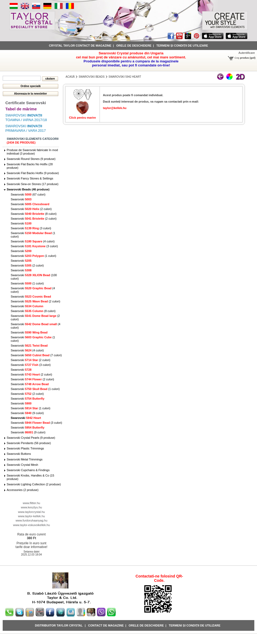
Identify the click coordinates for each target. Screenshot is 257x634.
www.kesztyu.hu (31, 507)
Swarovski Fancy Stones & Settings (30, 178)
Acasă (70, 76)
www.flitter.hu (31, 503)
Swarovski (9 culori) (27, 413)
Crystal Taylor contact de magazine (80, 45)
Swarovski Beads (92, 76)
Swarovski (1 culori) (33, 255)
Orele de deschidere (133, 45)
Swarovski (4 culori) (33, 241)
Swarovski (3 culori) (31, 228)
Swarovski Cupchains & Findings (28, 470)
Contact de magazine (106, 625)
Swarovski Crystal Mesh (22, 464)
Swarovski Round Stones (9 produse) (31, 158)
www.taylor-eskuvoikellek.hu (31, 525)
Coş (237, 57)
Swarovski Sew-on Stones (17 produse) (32, 184)
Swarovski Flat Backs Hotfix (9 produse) (33, 173)
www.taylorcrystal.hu (31, 511)
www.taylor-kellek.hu (31, 516)
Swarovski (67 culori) (28, 194)
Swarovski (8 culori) (33, 213)
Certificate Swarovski (25, 102)
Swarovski (21, 199)
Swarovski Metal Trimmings (25, 459)
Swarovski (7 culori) (36, 355)
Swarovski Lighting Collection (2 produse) (34, 484)
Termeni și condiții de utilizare (182, 45)
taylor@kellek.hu (115, 108)
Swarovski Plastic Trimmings (25, 448)
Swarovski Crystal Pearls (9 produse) (31, 437)
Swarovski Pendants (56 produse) (29, 443)
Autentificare (247, 52)
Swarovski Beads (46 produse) (28, 189)
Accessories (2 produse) (23, 490)
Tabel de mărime (21, 109)
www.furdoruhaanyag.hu (31, 520)
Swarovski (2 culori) (31, 209)
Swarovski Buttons (19, 453)
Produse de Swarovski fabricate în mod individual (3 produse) (32, 151)
